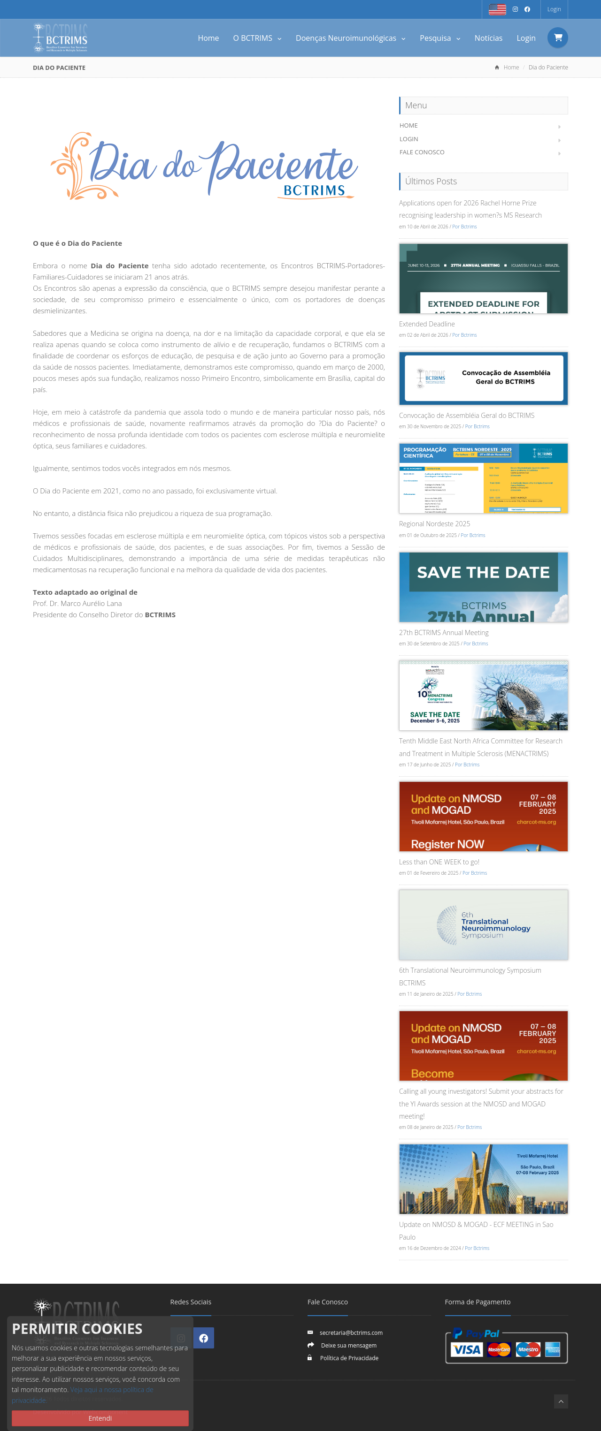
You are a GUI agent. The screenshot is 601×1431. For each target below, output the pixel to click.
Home (208, 38)
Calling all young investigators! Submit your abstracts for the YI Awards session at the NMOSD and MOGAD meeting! (481, 1104)
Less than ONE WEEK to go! (439, 861)
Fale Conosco (422, 152)
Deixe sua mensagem (349, 1345)
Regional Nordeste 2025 (434, 523)
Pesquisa (440, 38)
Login (554, 9)
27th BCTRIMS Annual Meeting (444, 632)
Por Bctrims (464, 226)
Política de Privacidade (348, 1358)
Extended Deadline (427, 323)
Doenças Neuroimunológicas (351, 38)
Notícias (489, 38)
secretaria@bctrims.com (351, 1332)
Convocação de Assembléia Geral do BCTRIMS (466, 415)
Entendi (100, 1418)
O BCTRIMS (257, 38)
